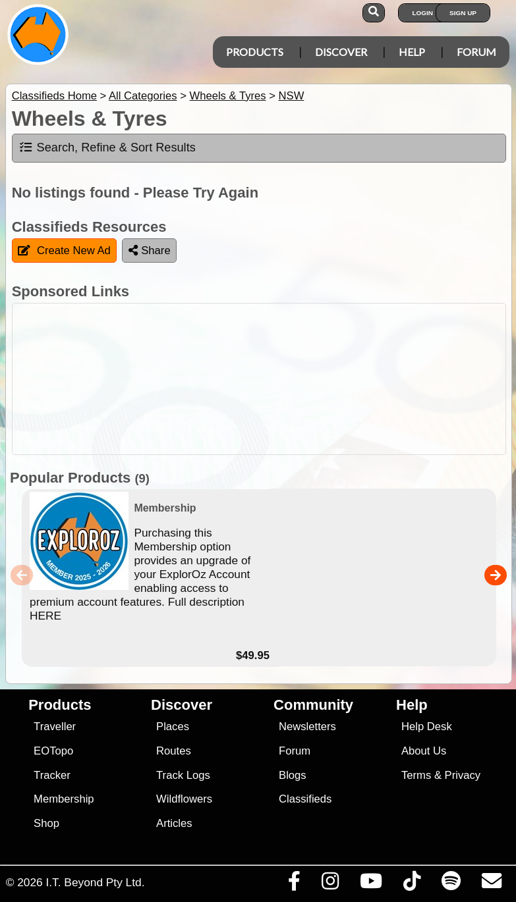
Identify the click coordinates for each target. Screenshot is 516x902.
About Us (423, 751)
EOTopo (53, 751)
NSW (291, 96)
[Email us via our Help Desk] (491, 884)
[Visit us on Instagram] (329, 884)
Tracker (52, 775)
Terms (416, 775)
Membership (64, 799)
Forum (476, 51)
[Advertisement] (265, 379)
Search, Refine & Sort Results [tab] (107, 147)
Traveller (55, 726)
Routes (173, 751)
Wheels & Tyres (227, 96)
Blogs (292, 775)
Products (254, 51)
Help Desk (426, 726)
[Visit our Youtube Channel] (371, 884)
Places (172, 726)
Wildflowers (184, 799)
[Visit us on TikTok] (411, 884)
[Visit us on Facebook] (294, 884)
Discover (341, 51)
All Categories (143, 96)
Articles (174, 823)
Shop (46, 823)
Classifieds (305, 799)
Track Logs (183, 775)
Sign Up (462, 12)
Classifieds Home (54, 96)
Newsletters (307, 726)
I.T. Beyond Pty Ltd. (94, 882)
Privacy (463, 775)
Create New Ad (64, 250)
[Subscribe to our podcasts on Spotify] (450, 884)
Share (150, 250)
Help (412, 51)
